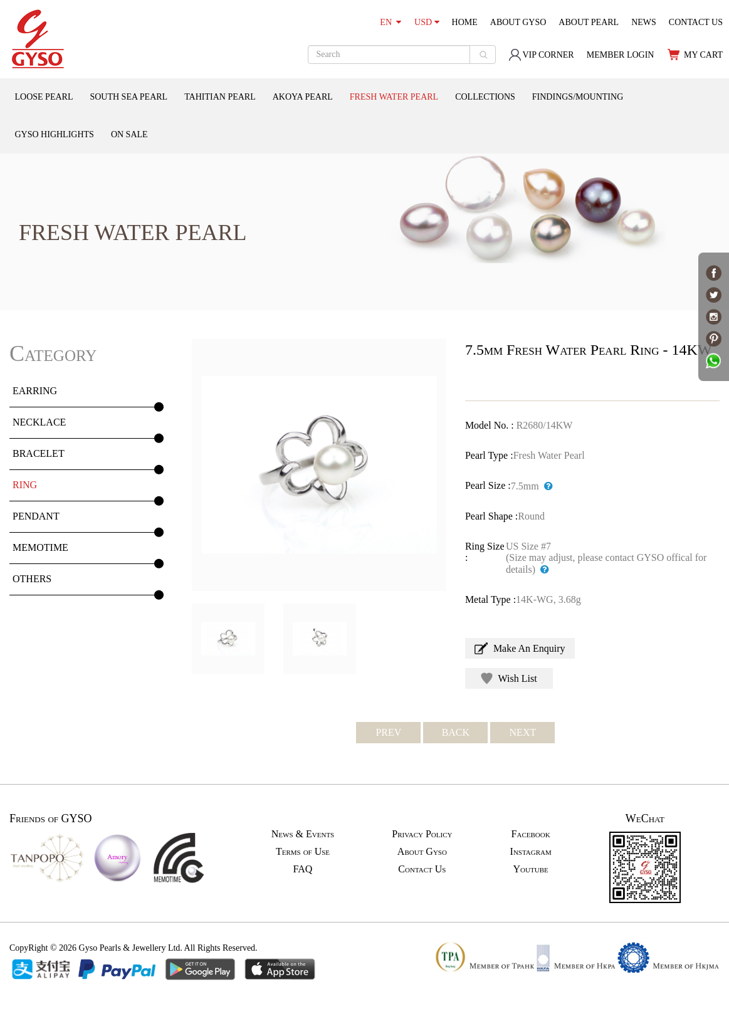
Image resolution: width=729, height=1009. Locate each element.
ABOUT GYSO (518, 22)
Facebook (530, 834)
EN (390, 22)
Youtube (530, 869)
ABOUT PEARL (589, 22)
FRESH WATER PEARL (394, 97)
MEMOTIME (40, 547)
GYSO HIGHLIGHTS (54, 134)
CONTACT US (696, 22)
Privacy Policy (422, 834)
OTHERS (32, 578)
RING (25, 484)
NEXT (523, 732)
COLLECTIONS (485, 97)
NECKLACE (39, 422)
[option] (319, 464)
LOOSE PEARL (44, 97)
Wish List (509, 678)
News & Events (302, 834)
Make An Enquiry (520, 648)
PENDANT (36, 516)
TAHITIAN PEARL (220, 97)
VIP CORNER (541, 55)
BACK (455, 732)
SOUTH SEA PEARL (128, 97)
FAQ (303, 869)
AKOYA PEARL (303, 97)
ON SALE (129, 134)
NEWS (643, 22)
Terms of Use (303, 851)
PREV (388, 732)
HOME (465, 22)
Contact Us (422, 869)
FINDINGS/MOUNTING (577, 97)
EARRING (35, 390)
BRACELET (39, 453)
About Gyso (422, 851)
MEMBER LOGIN (620, 55)
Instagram (531, 851)
